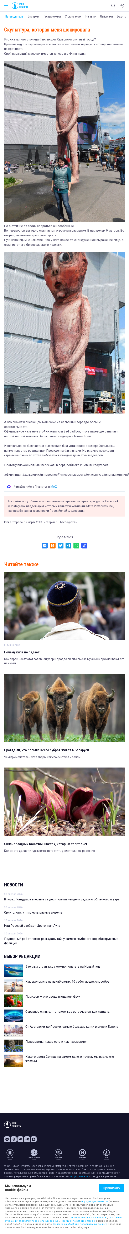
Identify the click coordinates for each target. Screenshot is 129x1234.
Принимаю (111, 1188)
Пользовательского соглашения (88, 1217)
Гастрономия (52, 16)
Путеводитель (14, 16)
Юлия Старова (13, 522)
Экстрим (33, 16)
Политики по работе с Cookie (78, 1221)
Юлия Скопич (12, 645)
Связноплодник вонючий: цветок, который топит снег (46, 844)
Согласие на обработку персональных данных (79, 1224)
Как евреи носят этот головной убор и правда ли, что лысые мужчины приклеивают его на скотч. (64, 661)
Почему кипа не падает (22, 652)
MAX (54, 486)
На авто (90, 16)
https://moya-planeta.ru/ (94, 1201)
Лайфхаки (106, 16)
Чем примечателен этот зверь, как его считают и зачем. (42, 757)
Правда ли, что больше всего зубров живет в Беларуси (46, 750)
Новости (13, 884)
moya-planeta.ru (79, 1176)
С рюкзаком (73, 16)
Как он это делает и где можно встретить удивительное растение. (50, 850)
